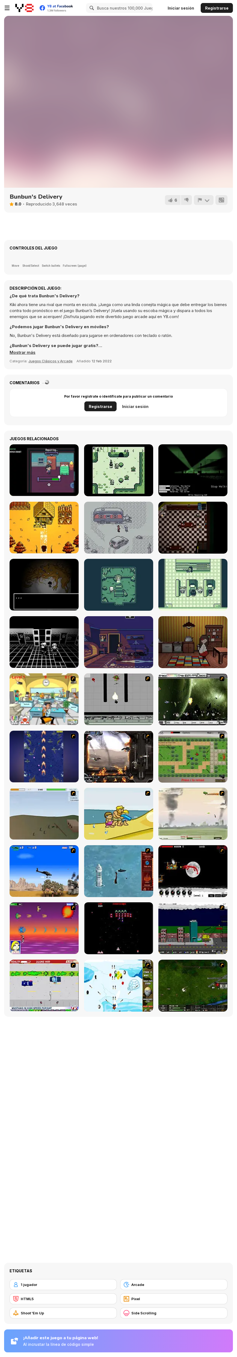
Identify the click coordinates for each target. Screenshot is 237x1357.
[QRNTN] (118, 585)
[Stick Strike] (192, 757)
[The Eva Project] (192, 699)
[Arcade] (173, 1284)
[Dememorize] (44, 642)
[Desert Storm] (44, 871)
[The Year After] (44, 527)
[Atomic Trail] (192, 470)
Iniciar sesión (181, 8)
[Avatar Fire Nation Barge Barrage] (118, 871)
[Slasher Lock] (192, 528)
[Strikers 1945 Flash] (44, 756)
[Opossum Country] (118, 528)
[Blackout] (118, 642)
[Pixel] (173, 1298)
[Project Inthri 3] (44, 928)
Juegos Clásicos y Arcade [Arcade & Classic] (50, 361)
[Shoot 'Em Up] (63, 1313)
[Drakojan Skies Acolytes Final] (118, 757)
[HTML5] (63, 1298)
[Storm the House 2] (44, 813)
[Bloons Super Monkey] (118, 986)
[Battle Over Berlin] (192, 814)
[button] (22, 352)
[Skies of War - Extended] (192, 986)
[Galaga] (118, 928)
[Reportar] (204, 200)
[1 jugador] (63, 1284)
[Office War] (44, 699)
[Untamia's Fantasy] (118, 470)
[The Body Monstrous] (44, 584)
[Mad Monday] (44, 985)
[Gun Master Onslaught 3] (192, 928)
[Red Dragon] (192, 871)
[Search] (91, 8)
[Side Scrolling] (173, 1313)
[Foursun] (192, 642)
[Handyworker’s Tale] (44, 470)
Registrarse (217, 8)
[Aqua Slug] (118, 814)
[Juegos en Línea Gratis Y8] (24, 8)
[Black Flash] (118, 699)
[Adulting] (192, 585)
